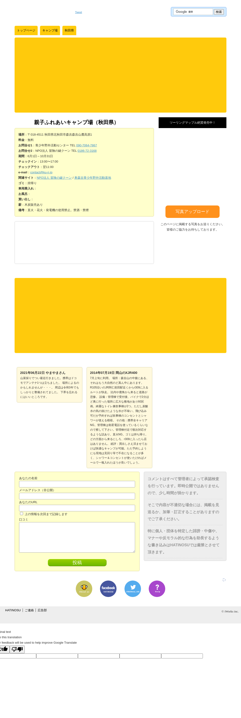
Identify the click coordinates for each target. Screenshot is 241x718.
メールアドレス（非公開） (37, 490)
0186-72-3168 (87, 150)
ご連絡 (29, 610)
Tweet (78, 12)
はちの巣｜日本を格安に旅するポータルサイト (42, 11)
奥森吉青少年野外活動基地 (92, 177)
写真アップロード (192, 211)
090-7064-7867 (86, 145)
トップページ (26, 30)
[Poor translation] (17, 649)
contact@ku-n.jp (41, 172)
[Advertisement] (120, 75)
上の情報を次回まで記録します (44, 514)
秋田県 (69, 30)
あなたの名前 (28, 478)
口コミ (23, 519)
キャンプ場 (50, 30)
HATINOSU (13, 610)
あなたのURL (28, 502)
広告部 (42, 610)
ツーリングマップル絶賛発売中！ (193, 122)
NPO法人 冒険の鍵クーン (54, 177)
